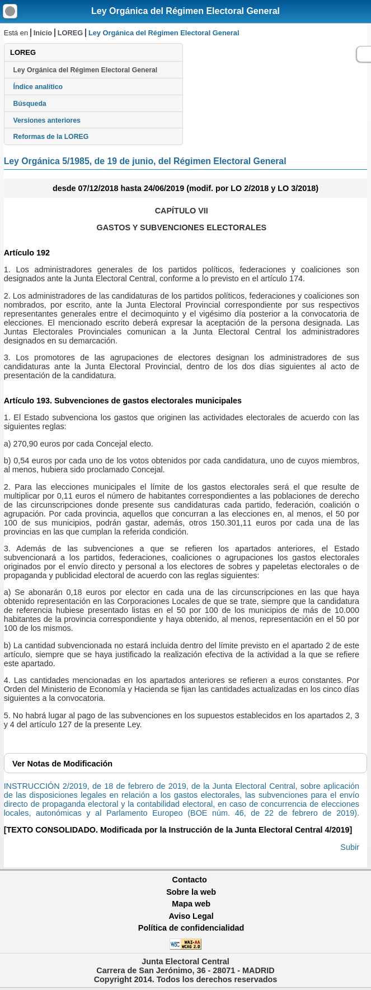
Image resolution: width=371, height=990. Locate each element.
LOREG (70, 33)
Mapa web (191, 903)
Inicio (43, 33)
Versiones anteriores (47, 120)
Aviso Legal (190, 916)
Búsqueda (29, 104)
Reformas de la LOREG (51, 137)
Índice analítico (38, 87)
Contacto (189, 879)
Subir (349, 847)
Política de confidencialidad (191, 927)
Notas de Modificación (62, 763)
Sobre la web (191, 891)
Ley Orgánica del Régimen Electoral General (185, 11)
